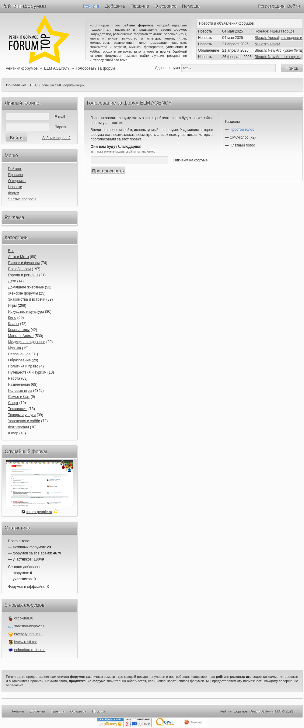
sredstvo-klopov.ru (29, 626)
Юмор (13, 433)
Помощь (191, 6)
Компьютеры (19, 330)
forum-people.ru (39, 512)
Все (11, 251)
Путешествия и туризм (27, 372)
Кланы (13, 324)
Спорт (13, 403)
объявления (227, 23)
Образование (19, 360)
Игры (12, 305)
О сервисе (165, 6)
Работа (14, 378)
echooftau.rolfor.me (30, 650)
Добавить (115, 6)
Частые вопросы (22, 199)
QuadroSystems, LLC (265, 711)
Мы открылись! (267, 44)
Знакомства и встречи (26, 299)
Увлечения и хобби (24, 421)
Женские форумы (23, 293)
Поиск (291, 68)
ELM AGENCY (57, 68)
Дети (12, 281)
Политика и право (23, 366)
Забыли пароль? (56, 138)
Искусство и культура (26, 311)
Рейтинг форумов (24, 6)
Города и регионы (23, 275)
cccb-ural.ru (23, 618)
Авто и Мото (18, 257)
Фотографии (18, 427)
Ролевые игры (20, 390)
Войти (293, 6)
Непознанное (19, 354)
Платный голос (242, 145)
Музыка (14, 348)
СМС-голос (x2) (243, 137)
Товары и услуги (22, 415)
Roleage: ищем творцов (275, 31)
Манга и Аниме (21, 336)
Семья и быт (19, 397)
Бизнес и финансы (24, 263)
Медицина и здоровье (26, 342)
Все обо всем (19, 269)
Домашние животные (26, 287)
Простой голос (242, 129)
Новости (206, 23)
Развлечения (19, 384)
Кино (12, 318)
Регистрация (271, 6)
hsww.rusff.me (25, 642)
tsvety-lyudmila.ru (28, 634)
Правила (140, 6)
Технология (18, 409)
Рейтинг (91, 6)
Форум (13, 193)
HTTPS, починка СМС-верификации (57, 85)
